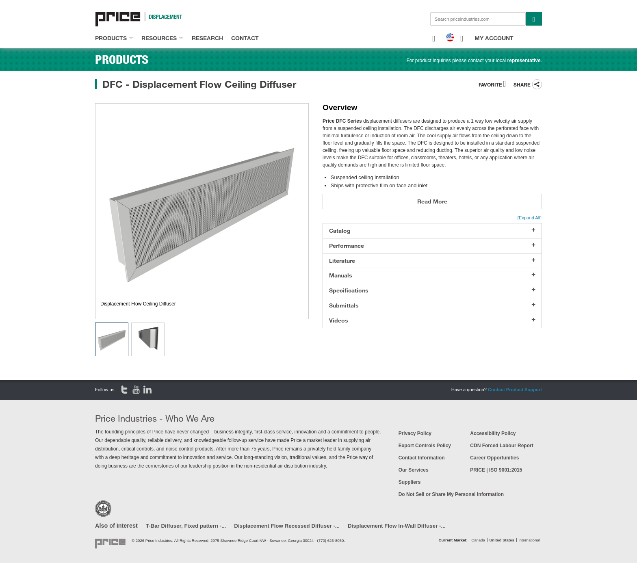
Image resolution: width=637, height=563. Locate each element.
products (111, 38)
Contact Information (422, 458)
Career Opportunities (494, 458)
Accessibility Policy (493, 433)
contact (245, 38)
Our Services (414, 470)
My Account (494, 38)
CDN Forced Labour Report (501, 445)
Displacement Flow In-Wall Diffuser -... (397, 526)
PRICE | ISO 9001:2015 (496, 470)
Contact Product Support (515, 389)
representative (524, 60)
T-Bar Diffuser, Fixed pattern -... (186, 526)
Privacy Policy (415, 433)
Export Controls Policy (425, 445)
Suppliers (410, 482)
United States (501, 540)
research (207, 38)
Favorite (490, 84)
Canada (478, 540)
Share (522, 84)
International (529, 540)
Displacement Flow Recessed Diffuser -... (287, 526)
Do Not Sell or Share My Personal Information (451, 494)
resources (159, 38)
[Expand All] (530, 217)
